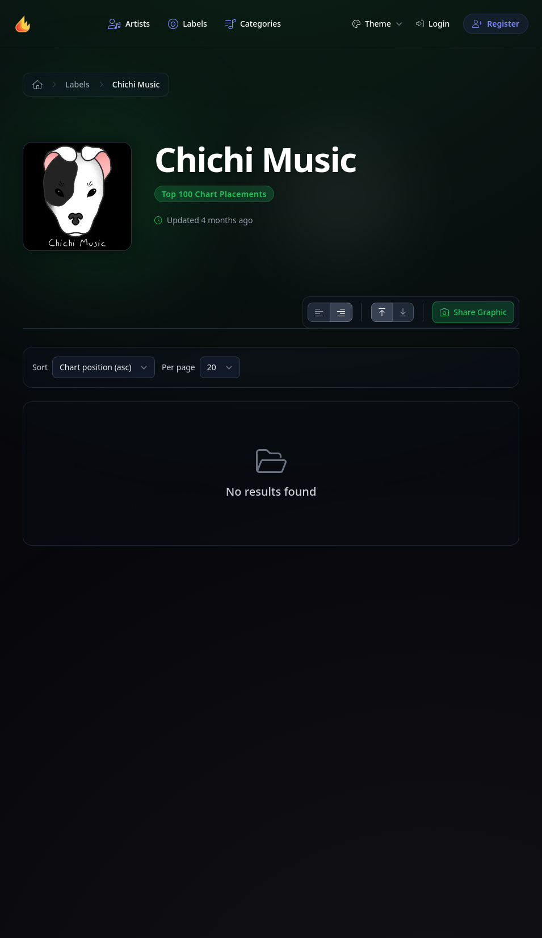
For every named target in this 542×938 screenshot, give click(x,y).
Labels (187, 24)
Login (432, 23)
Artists (129, 24)
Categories (253, 24)
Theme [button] (377, 23)
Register (495, 23)
